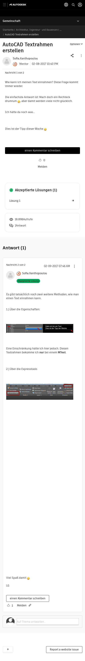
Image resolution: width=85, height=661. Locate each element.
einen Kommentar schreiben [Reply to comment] (27, 598)
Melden (42, 167)
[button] (81, 55)
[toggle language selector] (66, 4)
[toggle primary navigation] (6, 5)
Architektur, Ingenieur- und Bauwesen (37, 29)
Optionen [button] (75, 44)
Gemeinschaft (11, 21)
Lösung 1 (14, 201)
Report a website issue (64, 649)
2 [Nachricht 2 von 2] (18, 264)
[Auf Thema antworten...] (48, 621)
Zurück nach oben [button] (8, 649)
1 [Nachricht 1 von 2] (16, 72)
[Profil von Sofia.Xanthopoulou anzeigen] (34, 273)
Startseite (8, 29)
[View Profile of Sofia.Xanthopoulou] (25, 59)
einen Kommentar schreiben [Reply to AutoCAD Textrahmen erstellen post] (42, 150)
